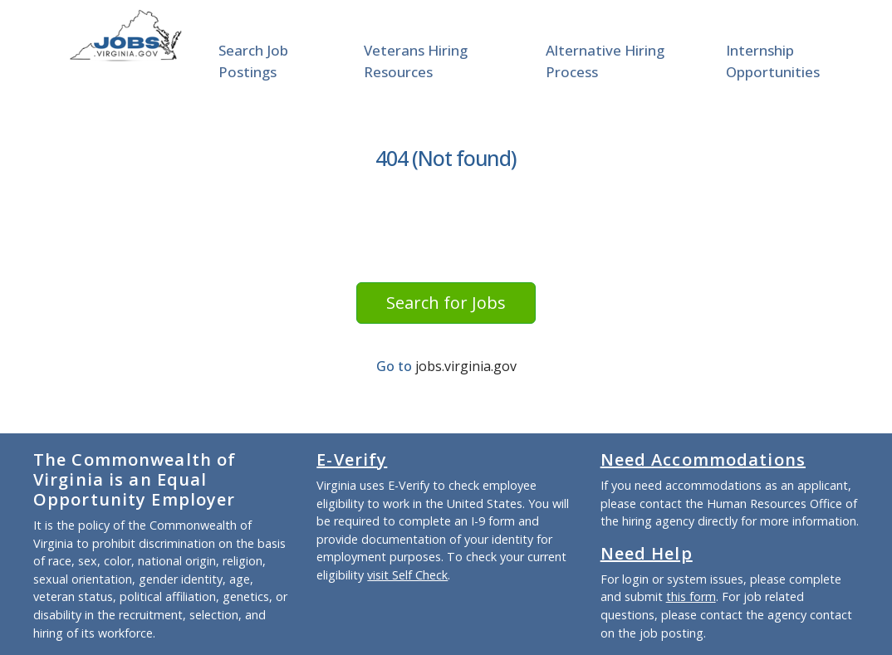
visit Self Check (407, 575)
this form (691, 596)
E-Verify (351, 459)
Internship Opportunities (773, 61)
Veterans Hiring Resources (416, 61)
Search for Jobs (446, 302)
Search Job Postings (253, 61)
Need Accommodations (703, 459)
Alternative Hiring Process (605, 61)
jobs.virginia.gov (466, 366)
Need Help (646, 553)
